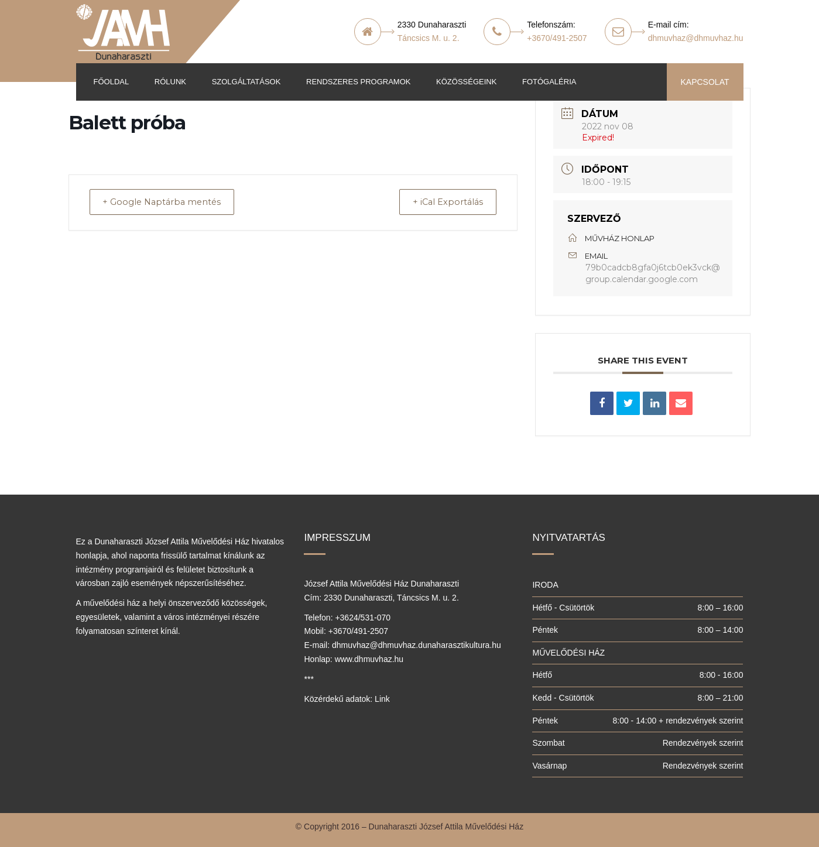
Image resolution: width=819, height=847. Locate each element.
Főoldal (111, 81)
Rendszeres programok (358, 81)
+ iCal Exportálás (443, 202)
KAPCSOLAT (705, 82)
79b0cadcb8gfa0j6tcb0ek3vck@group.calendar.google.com (652, 273)
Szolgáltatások (246, 81)
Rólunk (170, 81)
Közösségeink (466, 81)
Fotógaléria (549, 81)
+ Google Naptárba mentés (168, 202)
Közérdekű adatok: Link (346, 699)
